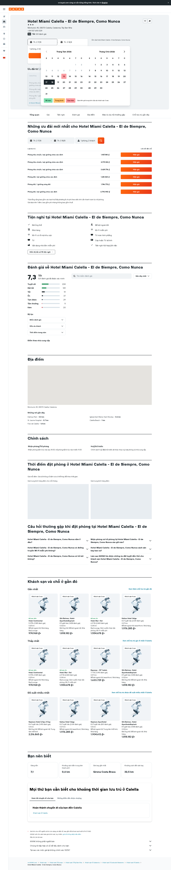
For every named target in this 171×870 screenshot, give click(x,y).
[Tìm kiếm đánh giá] (103, 276)
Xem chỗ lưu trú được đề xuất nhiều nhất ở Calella (132, 692)
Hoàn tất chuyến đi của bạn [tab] (42, 798)
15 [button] (76, 76)
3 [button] (46, 70)
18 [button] (52, 82)
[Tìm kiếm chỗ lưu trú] (4, 21)
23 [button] (81, 82)
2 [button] (81, 64)
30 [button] (81, 88)
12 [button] (58, 76)
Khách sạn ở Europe (56, 862)
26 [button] (58, 88)
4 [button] (52, 70)
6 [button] (64, 70)
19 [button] (58, 82)
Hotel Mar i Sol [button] (97, 621)
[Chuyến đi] (4, 50)
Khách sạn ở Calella (40, 813)
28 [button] (70, 88)
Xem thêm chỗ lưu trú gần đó (140, 589)
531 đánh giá (41, 34)
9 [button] (81, 70)
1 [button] (75, 64)
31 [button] (46, 94)
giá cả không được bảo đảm (72, 834)
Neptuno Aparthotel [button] (98, 722)
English (105, 3)
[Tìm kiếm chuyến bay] (4, 16)
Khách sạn (43, 862)
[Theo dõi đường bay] (4, 38)
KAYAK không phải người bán (91, 841)
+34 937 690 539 (35, 30)
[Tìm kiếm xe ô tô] (4, 26)
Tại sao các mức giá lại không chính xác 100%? (91, 850)
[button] (168, 2)
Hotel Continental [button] (36, 621)
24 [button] (46, 88)
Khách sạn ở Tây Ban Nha (74, 862)
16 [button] (81, 76)
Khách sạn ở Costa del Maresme (113, 862)
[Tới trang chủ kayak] (16, 9)
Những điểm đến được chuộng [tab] (69, 798)
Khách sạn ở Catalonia (92, 862)
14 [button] (70, 76)
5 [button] (58, 70)
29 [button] (75, 88)
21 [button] (70, 82)
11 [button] (52, 76)
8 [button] (75, 70)
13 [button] (64, 76)
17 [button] (46, 82)
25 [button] (52, 88)
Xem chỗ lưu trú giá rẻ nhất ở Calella (137, 641)
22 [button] (75, 82)
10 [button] (46, 76)
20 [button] (64, 82)
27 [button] (64, 88)
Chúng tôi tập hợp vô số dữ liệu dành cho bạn (91, 845)
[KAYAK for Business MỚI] (4, 43)
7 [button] (69, 70)
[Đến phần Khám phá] (4, 33)
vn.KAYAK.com (32, 862)
